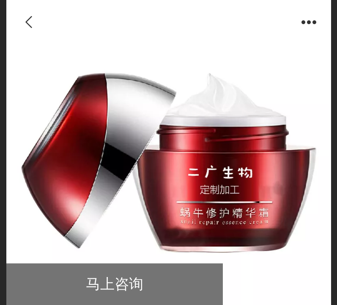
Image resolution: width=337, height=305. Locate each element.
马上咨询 (114, 284)
